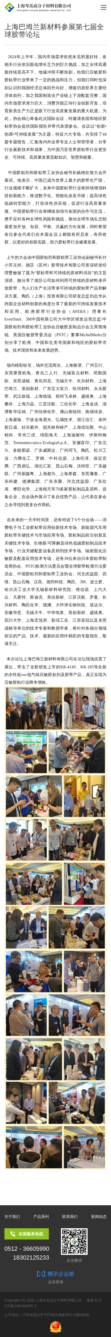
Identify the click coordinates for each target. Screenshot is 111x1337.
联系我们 (70, 1216)
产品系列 (41, 1216)
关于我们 (12, 1216)
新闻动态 (99, 1216)
